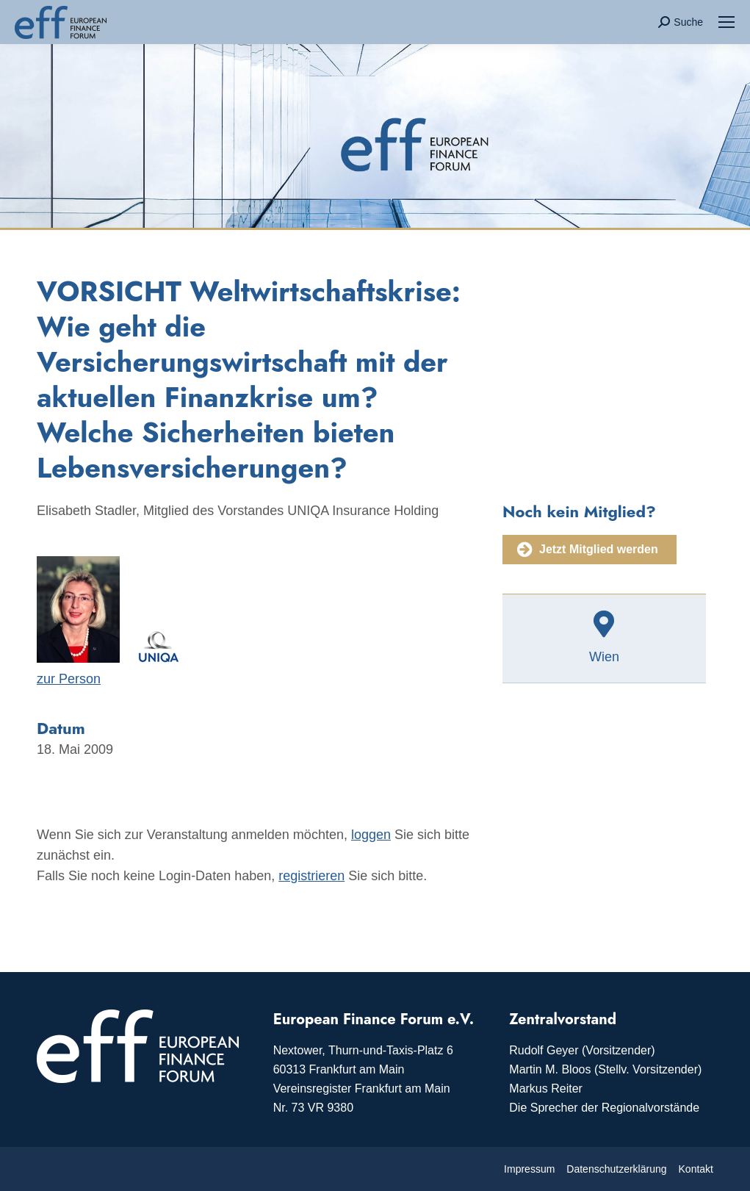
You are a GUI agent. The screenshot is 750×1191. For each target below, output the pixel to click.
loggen (371, 834)
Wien (604, 657)
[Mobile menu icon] (726, 22)
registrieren (311, 875)
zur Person (69, 679)
